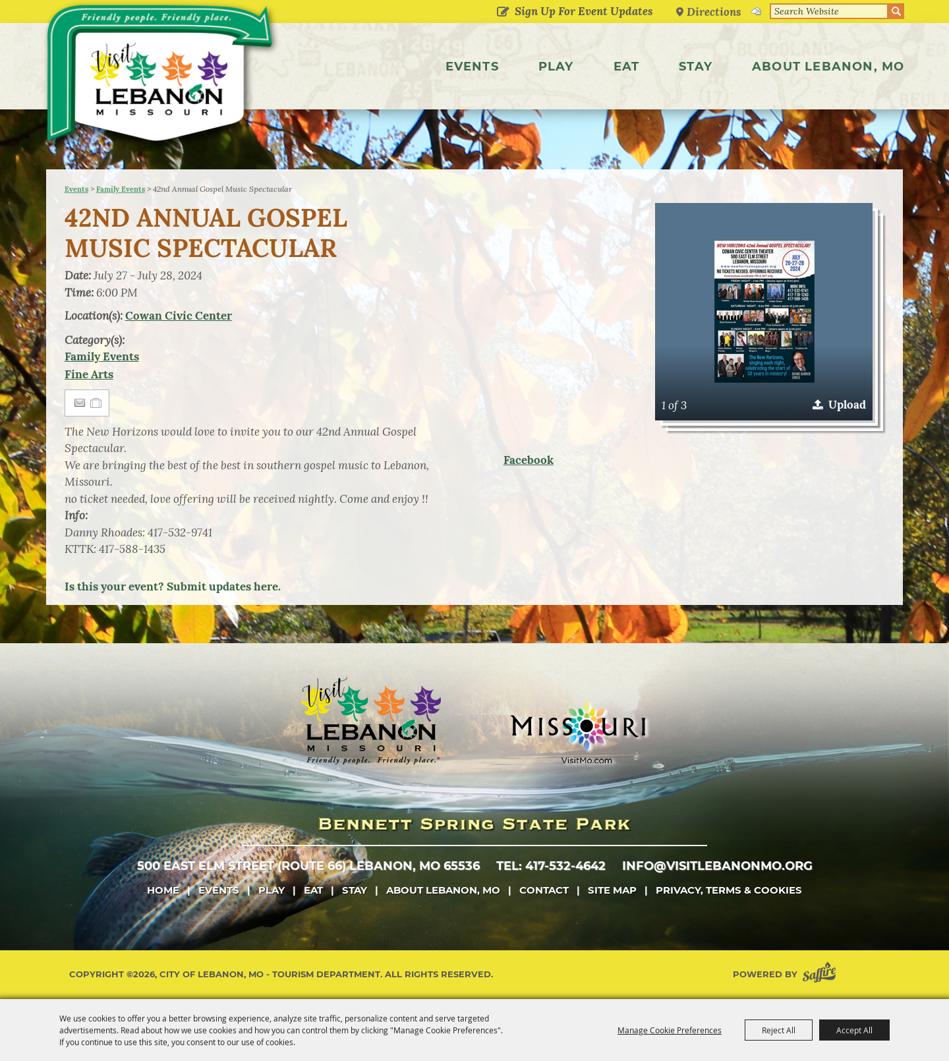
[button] (764, 311)
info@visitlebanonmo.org (717, 866)
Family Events (120, 189)
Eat (627, 66)
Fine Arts (89, 374)
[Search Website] (829, 11)
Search (896, 11)
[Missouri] (577, 732)
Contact (544, 890)
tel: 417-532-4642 (551, 866)
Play (556, 66)
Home (163, 890)
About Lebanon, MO (828, 66)
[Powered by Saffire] (821, 974)
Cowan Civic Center (178, 315)
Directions (714, 11)
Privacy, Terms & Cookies (729, 890)
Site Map (612, 890)
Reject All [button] (778, 1030)
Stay (695, 66)
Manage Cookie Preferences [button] (670, 1030)
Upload (847, 404)
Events (472, 66)
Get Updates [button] (503, 12)
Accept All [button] (854, 1030)
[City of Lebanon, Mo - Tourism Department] (164, 81)
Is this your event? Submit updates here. (173, 586)
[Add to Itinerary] (96, 402)
